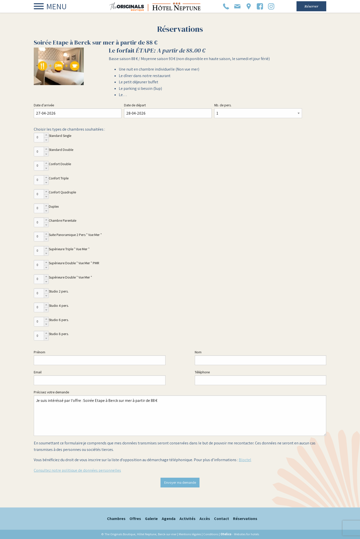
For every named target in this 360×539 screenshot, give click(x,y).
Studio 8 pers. (59, 334)
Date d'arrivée (44, 105)
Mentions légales (190, 534)
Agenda (169, 518)
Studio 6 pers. (59, 320)
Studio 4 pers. (59, 305)
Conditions (210, 534)
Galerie (151, 518)
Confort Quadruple (62, 192)
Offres (135, 518)
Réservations (245, 518)
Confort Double (60, 164)
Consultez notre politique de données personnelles (77, 470)
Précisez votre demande (51, 392)
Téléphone (202, 372)
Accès (205, 518)
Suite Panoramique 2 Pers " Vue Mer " (75, 234)
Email (38, 372)
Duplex (54, 206)
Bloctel (245, 459)
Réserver (311, 6)
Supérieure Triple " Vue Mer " (69, 249)
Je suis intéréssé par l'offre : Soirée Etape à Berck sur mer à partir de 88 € (180, 415)
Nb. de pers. (223, 105)
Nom (198, 352)
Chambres (116, 518)
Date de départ (135, 105)
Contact (221, 518)
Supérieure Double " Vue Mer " (70, 277)
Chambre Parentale (62, 220)
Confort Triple (58, 178)
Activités (188, 518)
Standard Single (60, 135)
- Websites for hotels (239, 534)
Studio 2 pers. (58, 291)
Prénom (39, 352)
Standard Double (61, 149)
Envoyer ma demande (180, 482)
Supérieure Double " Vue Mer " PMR (74, 263)
